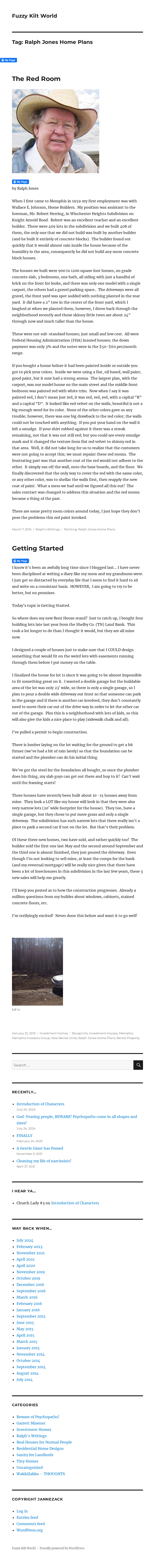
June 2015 (25, 1322)
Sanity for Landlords (35, 1455)
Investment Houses (103, 1033)
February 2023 (29, 1246)
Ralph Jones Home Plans (96, 529)
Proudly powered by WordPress (62, 1548)
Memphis (126, 1033)
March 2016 (27, 1297)
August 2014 (28, 1373)
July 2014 (25, 1379)
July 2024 (25, 1240)
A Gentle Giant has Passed (40, 1148)
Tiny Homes (27, 1461)
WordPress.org (30, 1530)
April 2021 (25, 1259)
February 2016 (29, 1303)
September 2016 (31, 1291)
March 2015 (27, 1341)
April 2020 (26, 1265)
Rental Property (128, 1038)
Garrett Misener (31, 1423)
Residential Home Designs (40, 1448)
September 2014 (31, 1367)
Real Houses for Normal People (44, 1442)
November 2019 (31, 1272)
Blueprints (80, 1033)
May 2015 (25, 1329)
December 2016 (30, 1284)
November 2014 (31, 1354)
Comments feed (31, 1524)
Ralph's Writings (48, 529)
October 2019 (28, 1278)
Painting (70, 529)
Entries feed (27, 1517)
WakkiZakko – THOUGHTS (41, 1474)
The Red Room (36, 79)
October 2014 (28, 1360)
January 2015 (28, 1348)
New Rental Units (64, 1038)
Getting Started (37, 548)
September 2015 (31, 1316)
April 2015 (25, 1335)
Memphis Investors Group (31, 1038)
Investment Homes (54, 1033)
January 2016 (28, 1310)
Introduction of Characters (40, 1104)
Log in (22, 1511)
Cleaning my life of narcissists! (44, 1161)
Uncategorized (30, 1467)
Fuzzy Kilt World (34, 16)
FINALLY (24, 1135)
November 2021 (31, 1253)
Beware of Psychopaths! (38, 1417)
